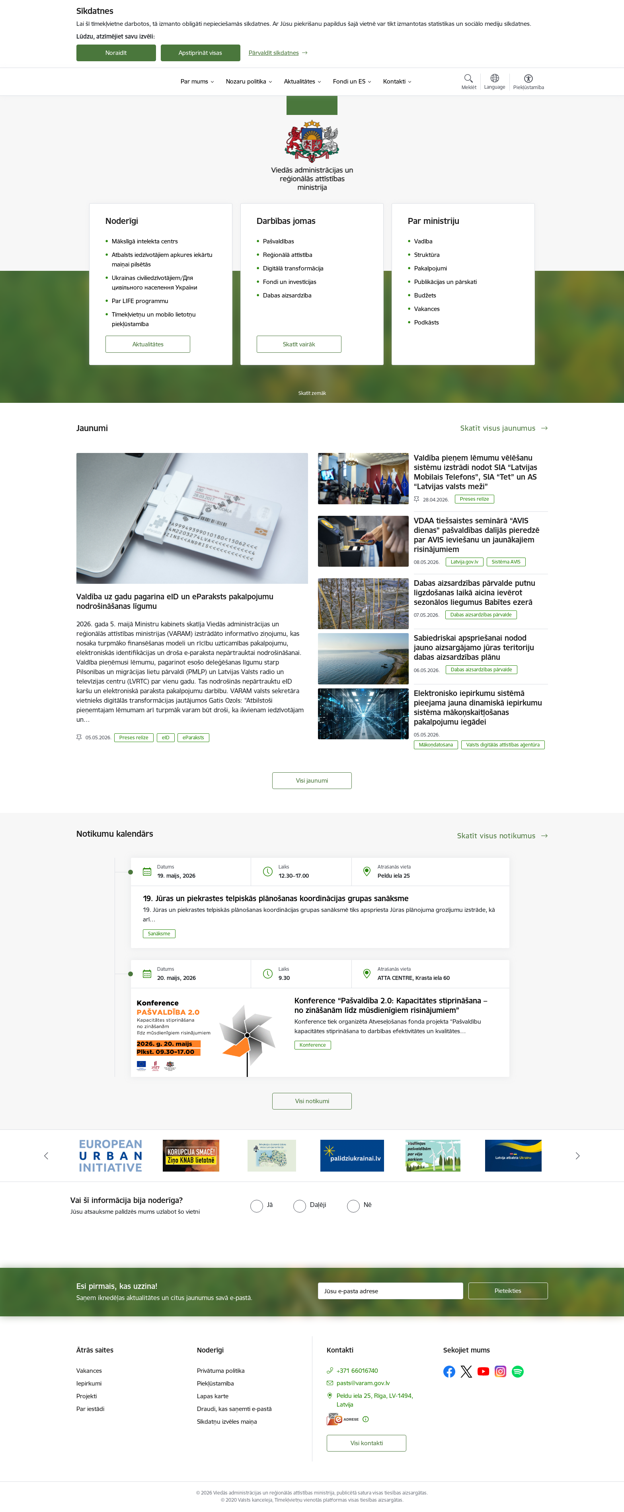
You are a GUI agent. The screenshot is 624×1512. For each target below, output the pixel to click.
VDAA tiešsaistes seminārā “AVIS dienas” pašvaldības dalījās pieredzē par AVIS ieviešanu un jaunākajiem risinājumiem (477, 535)
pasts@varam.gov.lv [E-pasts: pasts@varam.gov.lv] (363, 1383)
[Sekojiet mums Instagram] (501, 1371)
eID (166, 737)
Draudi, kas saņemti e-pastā (234, 1409)
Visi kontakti (367, 1443)
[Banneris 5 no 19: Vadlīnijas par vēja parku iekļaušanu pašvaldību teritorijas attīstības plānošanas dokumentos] (433, 1155)
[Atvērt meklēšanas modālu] (469, 83)
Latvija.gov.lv (464, 562)
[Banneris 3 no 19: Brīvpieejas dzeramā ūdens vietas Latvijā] (272, 1155)
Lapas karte (212, 1396)
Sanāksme (159, 934)
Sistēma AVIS (506, 562)
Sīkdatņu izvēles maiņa (227, 1421)
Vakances (89, 1370)
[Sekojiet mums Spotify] (518, 1372)
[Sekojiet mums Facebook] (449, 1372)
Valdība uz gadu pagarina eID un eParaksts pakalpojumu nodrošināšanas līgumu (174, 601)
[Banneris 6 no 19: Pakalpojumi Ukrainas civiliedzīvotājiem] (513, 1155)
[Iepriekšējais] (46, 1156)
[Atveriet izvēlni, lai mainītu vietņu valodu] (494, 83)
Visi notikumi (312, 1101)
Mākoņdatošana (436, 745)
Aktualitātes (148, 344)
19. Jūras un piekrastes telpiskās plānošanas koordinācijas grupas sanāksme (276, 898)
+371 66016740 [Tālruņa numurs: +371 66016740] (357, 1370)
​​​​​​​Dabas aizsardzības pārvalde (481, 615)
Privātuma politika (221, 1370)
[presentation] (66, 1238)
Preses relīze (133, 737)
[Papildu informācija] (366, 1419)
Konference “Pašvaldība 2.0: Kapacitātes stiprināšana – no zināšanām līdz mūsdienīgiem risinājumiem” (390, 1005)
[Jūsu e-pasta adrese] (390, 1291)
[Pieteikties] (508, 1291)
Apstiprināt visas (200, 52)
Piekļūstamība (215, 1383)
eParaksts (193, 737)
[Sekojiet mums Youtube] (483, 1371)
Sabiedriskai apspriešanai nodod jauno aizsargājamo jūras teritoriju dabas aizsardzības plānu (474, 647)
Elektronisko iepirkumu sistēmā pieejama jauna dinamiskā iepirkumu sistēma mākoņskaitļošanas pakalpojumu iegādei (478, 707)
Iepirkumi (88, 1383)
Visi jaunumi (312, 780)
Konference (313, 1045)
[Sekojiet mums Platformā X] (466, 1372)
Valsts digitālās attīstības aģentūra (503, 745)
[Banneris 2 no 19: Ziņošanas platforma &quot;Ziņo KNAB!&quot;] (191, 1155)
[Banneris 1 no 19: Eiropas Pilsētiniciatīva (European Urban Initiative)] (111, 1155)
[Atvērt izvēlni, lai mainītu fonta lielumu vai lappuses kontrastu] (528, 83)
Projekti (86, 1396)
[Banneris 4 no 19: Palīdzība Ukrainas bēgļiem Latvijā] (352, 1155)
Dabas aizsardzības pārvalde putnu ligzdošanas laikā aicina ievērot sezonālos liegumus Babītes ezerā (474, 592)
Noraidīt (116, 52)
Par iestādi (90, 1409)
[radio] (261, 1204)
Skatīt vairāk (299, 344)
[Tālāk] (578, 1156)
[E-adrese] (343, 1419)
